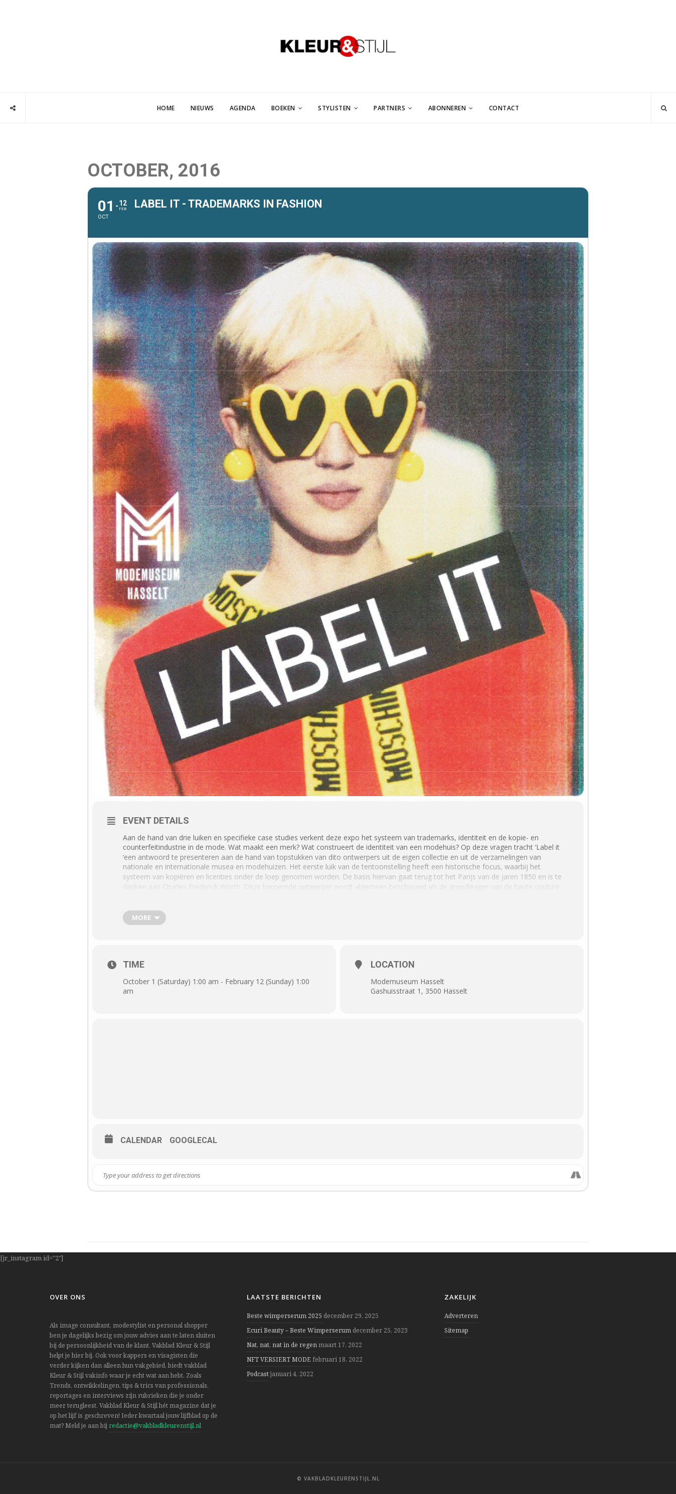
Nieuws (202, 108)
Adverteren (461, 1316)
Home (166, 108)
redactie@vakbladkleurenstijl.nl (155, 1425)
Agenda (243, 108)
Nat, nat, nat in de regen (282, 1345)
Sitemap (456, 1330)
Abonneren (447, 108)
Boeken (283, 108)
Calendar (141, 1140)
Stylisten (334, 108)
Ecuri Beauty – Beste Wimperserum (299, 1330)
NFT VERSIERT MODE (279, 1359)
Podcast (258, 1374)
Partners (389, 108)
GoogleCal (193, 1140)
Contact (504, 108)
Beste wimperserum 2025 (284, 1316)
